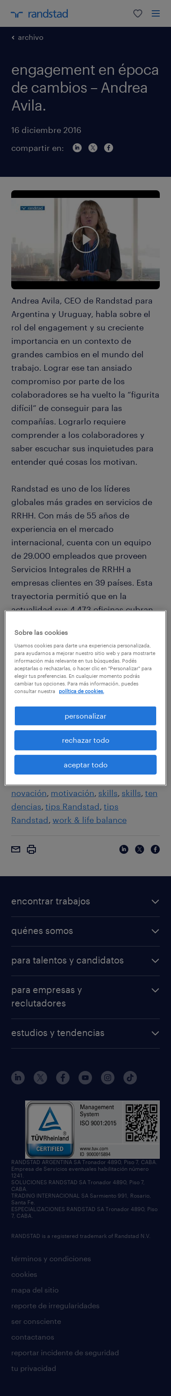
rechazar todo (86, 740)
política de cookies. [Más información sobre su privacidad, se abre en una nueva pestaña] (81, 691)
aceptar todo (86, 764)
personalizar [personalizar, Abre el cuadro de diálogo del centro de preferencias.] (85, 715)
